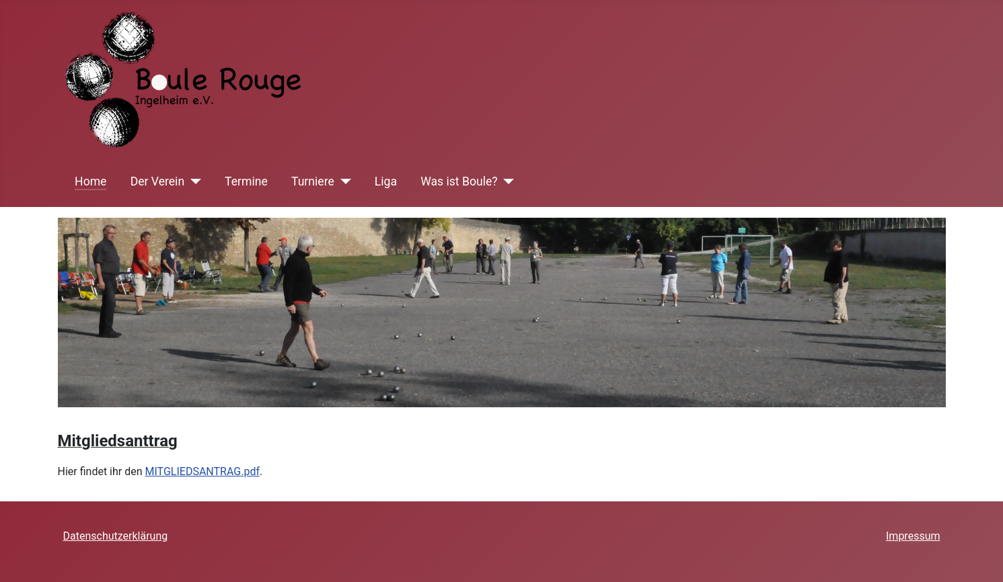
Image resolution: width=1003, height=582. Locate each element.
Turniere (312, 181)
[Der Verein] (192, 181)
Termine (246, 181)
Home (90, 181)
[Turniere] (342, 181)
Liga (386, 181)
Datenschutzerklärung (115, 536)
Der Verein (157, 181)
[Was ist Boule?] (506, 181)
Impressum (913, 536)
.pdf (250, 471)
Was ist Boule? (458, 181)
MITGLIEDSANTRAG (193, 471)
